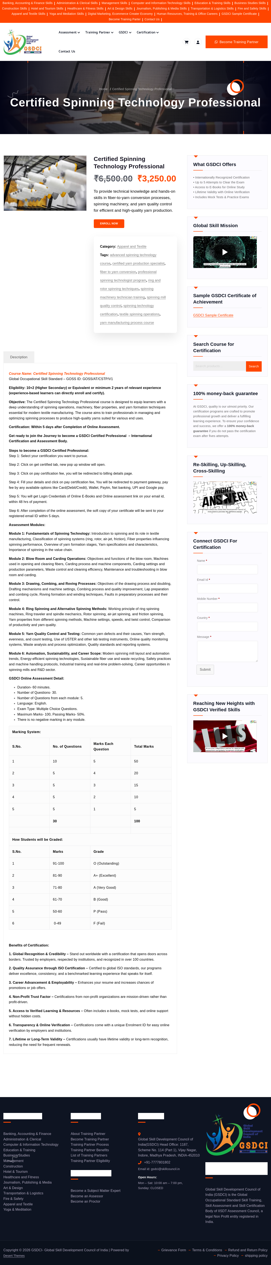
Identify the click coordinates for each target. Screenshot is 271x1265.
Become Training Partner (90, 1141)
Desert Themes (15, 1255)
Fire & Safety (13, 1200)
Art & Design (13, 1189)
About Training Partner (88, 1135)
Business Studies (16, 1157)
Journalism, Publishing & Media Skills (161, 8)
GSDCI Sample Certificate (239, 13)
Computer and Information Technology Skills (161, 3)
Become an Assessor (87, 1197)
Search (252, 375)
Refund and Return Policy (248, 1250)
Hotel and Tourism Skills (47, 8)
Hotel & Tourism (15, 1173)
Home (100, 89)
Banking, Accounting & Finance (27, 1135)
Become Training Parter (125, 19)
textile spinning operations (140, 314)
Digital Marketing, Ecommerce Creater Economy (120, 13)
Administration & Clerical (22, 1141)
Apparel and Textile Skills (29, 13)
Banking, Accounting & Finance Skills (28, 3)
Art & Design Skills (120, 8)
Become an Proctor (85, 1203)
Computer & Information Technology (30, 1146)
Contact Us (152, 19)
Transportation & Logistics (23, 1195)
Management (13, 1162)
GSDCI (123, 32)
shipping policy (256, 1255)
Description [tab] (19, 357)
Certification (146, 32)
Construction (13, 1168)
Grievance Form (172, 1250)
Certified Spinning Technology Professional (142, 89)
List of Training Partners (89, 1157)
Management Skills (114, 3)
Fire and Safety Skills (252, 8)
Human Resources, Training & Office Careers (187, 13)
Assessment (68, 32)
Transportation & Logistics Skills (212, 8)
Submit (205, 694)
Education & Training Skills (213, 3)
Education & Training (19, 1152)
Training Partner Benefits (90, 1152)
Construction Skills (14, 8)
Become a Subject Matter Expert (95, 1192)
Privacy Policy (227, 1255)
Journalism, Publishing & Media (27, 1184)
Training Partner (97, 32)
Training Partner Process (90, 1146)
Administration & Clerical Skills (77, 3)
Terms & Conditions (207, 1250)
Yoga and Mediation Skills (66, 13)
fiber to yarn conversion (118, 272)
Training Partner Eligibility (90, 1162)
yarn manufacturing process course (127, 322)
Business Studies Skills (250, 3)
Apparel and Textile (132, 246)
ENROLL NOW (109, 223)
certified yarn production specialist (138, 263)
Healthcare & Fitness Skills (85, 8)
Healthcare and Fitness (21, 1179)
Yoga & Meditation (17, 1211)
